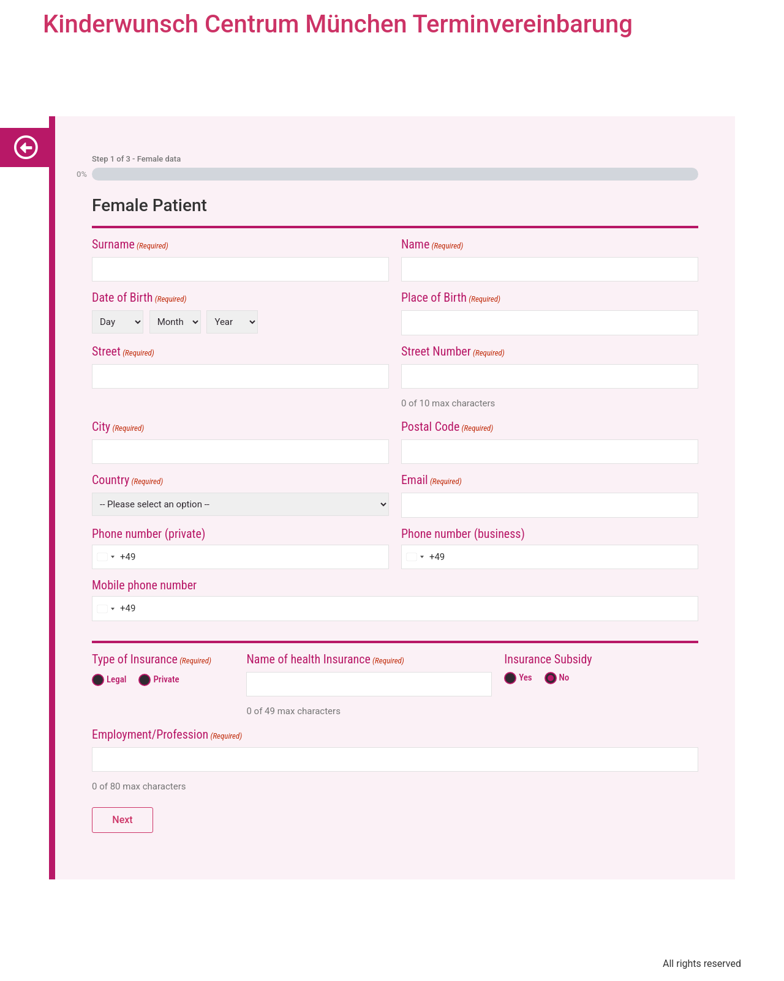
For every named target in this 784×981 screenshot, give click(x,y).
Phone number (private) (148, 534)
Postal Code (447, 427)
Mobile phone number (144, 585)
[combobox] (113, 557)
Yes (523, 677)
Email (431, 481)
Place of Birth (450, 298)
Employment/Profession (167, 735)
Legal (114, 679)
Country (127, 481)
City (118, 427)
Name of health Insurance (325, 660)
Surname (130, 245)
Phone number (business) (463, 534)
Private (163, 679)
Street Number (453, 352)
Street (123, 352)
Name (432, 245)
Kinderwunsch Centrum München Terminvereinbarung (338, 24)
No (562, 677)
